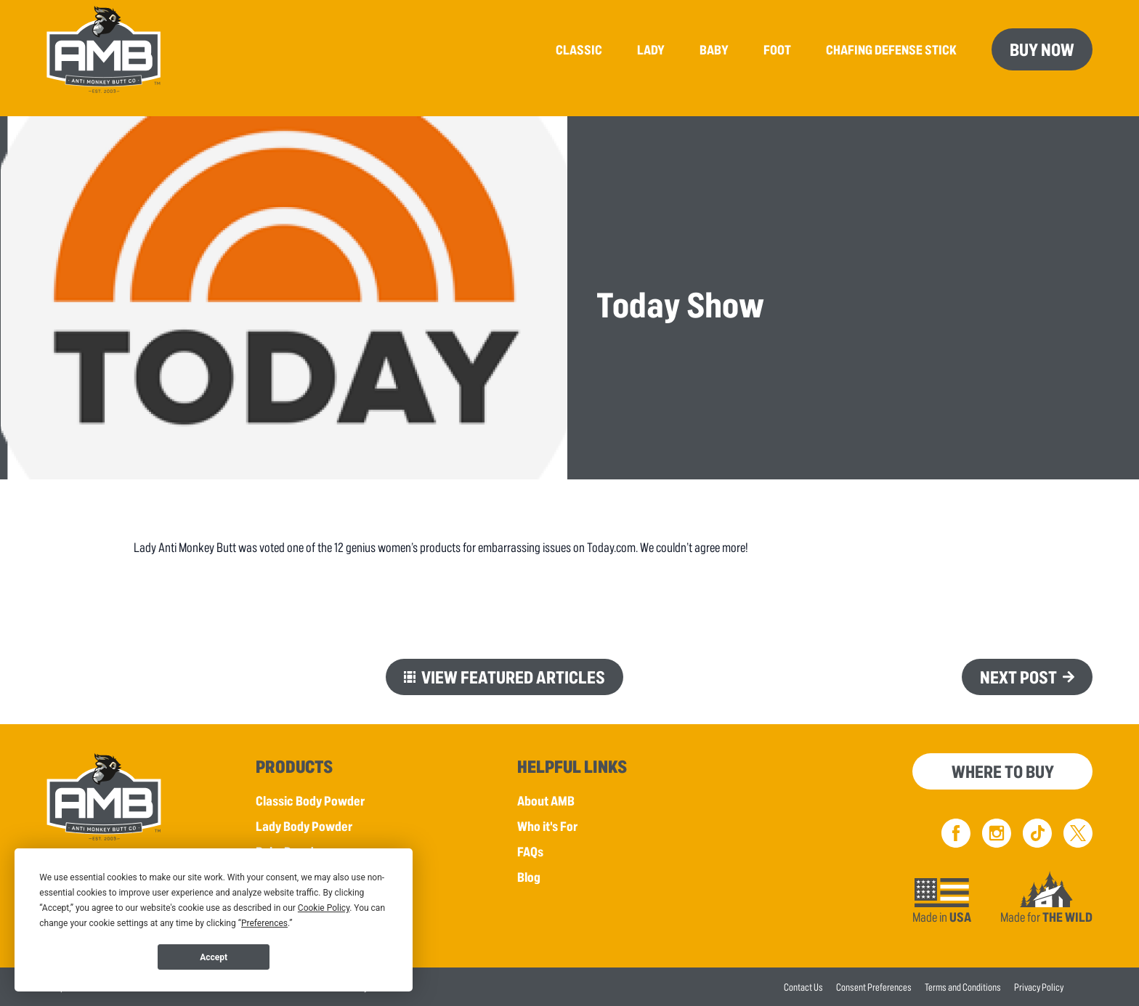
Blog (528, 877)
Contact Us (803, 987)
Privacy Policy (1038, 987)
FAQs (530, 851)
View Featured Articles (513, 676)
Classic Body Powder (310, 800)
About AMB (546, 800)
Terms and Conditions (963, 987)
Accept (213, 957)
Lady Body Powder (304, 826)
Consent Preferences (874, 987)
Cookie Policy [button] (323, 908)
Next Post (1018, 676)
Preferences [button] (264, 923)
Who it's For (547, 826)
